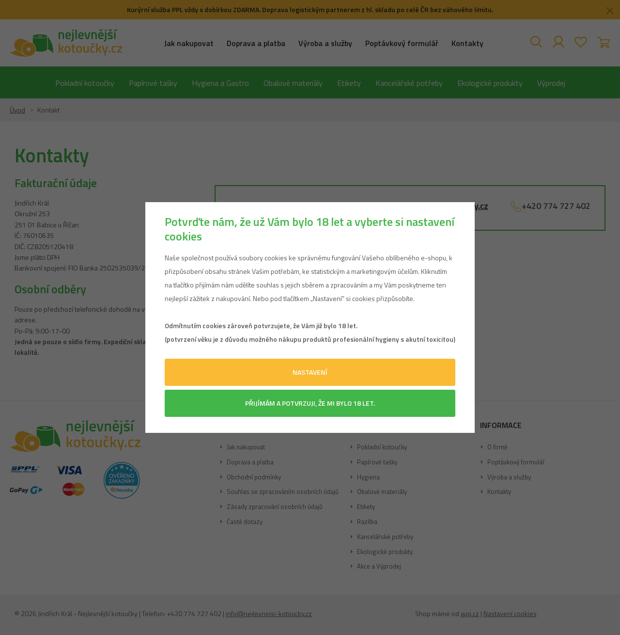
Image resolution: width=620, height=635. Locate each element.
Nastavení (310, 372)
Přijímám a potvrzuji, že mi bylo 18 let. (310, 403)
